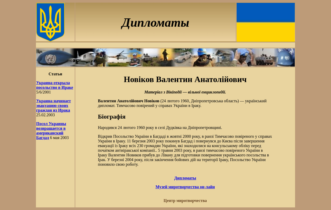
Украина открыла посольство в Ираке (54, 85)
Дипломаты (185, 178)
